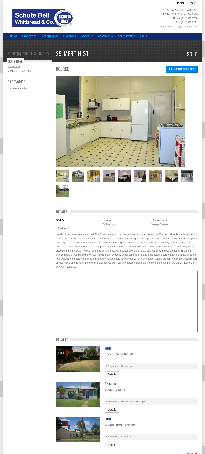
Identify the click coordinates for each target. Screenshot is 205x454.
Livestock (69, 36)
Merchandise (50, 36)
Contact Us (105, 36)
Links (143, 36)
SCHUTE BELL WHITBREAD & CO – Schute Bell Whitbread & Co (42, 21)
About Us (87, 36)
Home (13, 36)
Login (192, 3)
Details (112, 374)
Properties (29, 36)
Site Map (179, 3)
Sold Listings (126, 36)
